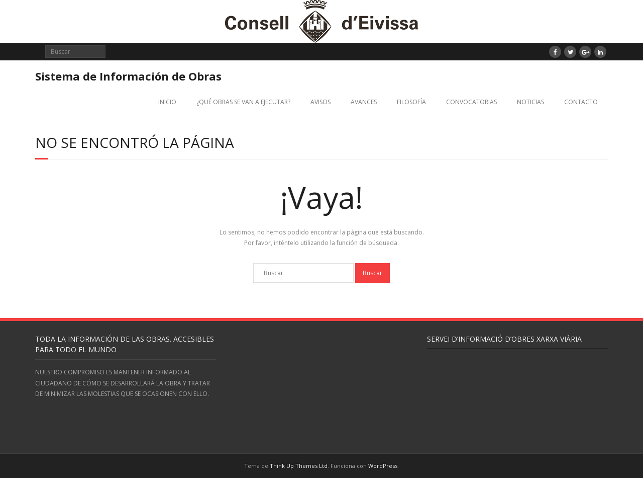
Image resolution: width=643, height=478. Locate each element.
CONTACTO (581, 102)
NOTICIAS (530, 102)
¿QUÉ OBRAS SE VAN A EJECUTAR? (243, 102)
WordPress (382, 465)
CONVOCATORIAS (471, 102)
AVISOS (320, 102)
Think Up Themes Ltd (299, 465)
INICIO (167, 102)
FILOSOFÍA (411, 102)
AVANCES (364, 102)
